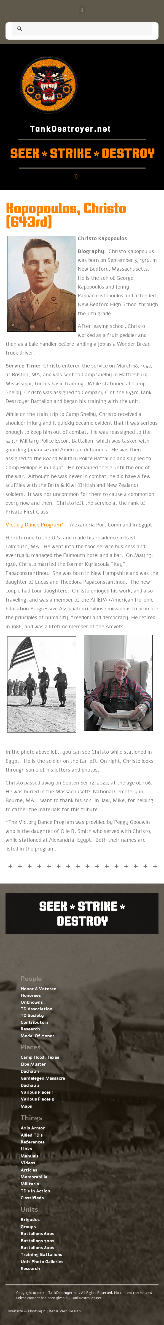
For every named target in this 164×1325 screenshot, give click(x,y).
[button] (82, 9)
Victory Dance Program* (35, 524)
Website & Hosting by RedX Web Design (44, 1311)
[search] (75, 29)
